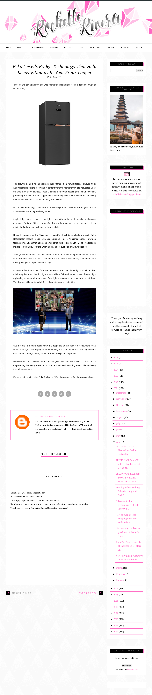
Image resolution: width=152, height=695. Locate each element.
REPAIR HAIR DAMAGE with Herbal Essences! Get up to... (128, 464)
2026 (116, 357)
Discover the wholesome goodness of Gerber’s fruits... (128, 532)
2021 (116, 388)
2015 (116, 619)
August (120, 417)
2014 (116, 625)
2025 (116, 363)
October (120, 404)
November (121, 398)
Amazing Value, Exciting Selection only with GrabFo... (128, 491)
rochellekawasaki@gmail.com (127, 194)
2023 (116, 375)
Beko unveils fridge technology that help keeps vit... (127, 505)
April (119, 441)
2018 (116, 600)
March (119, 567)
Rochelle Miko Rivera (50, 417)
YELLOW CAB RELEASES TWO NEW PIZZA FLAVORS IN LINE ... (128, 477)
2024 (116, 369)
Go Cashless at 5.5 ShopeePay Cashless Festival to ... (127, 450)
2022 (116, 382)
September (122, 411)
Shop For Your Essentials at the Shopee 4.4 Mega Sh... (128, 546)
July (118, 423)
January (120, 580)
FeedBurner (132, 669)
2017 (116, 606)
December (121, 392)
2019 (116, 594)
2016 (116, 613)
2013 (116, 631)
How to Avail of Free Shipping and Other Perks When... (126, 518)
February (121, 573)
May (118, 435)
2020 (116, 588)
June (118, 429)
